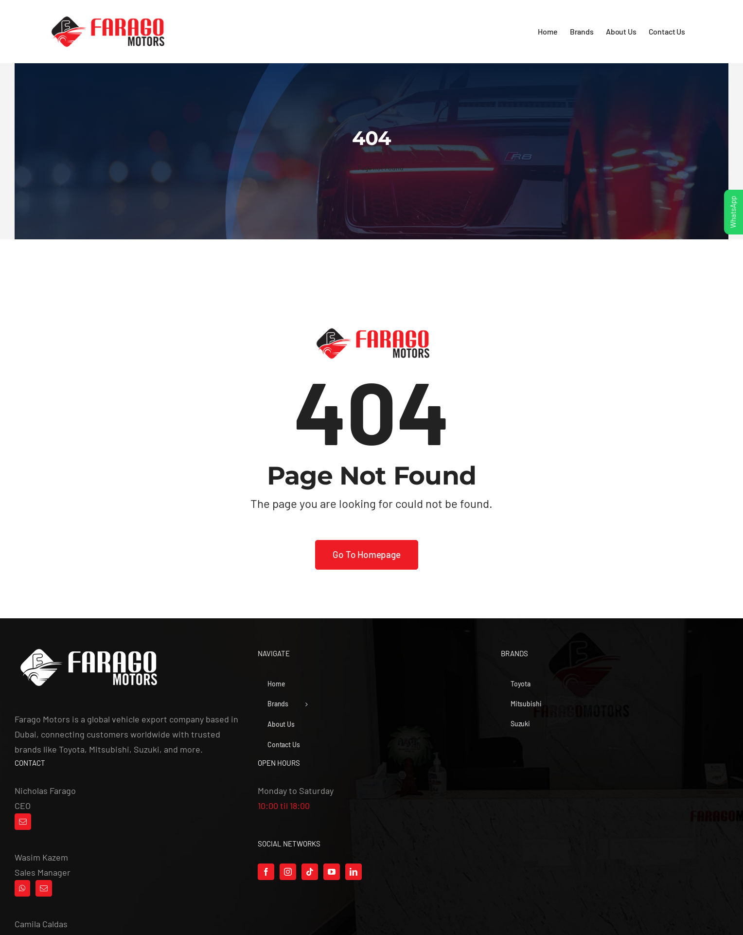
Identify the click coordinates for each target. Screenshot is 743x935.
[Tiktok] (309, 871)
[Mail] (23, 821)
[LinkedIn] (353, 871)
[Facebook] (266, 871)
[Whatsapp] (22, 888)
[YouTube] (331, 871)
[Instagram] (288, 871)
